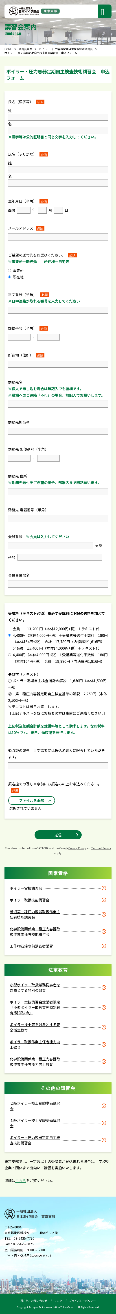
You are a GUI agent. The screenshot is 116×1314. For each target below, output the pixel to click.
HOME (8, 49)
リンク (58, 1300)
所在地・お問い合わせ (33, 1300)
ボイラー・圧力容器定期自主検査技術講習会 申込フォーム (40, 53)
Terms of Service (101, 848)
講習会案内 (25, 49)
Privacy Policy (77, 848)
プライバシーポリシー (82, 1300)
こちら (20, 1180)
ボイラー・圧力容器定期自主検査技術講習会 (66, 49)
